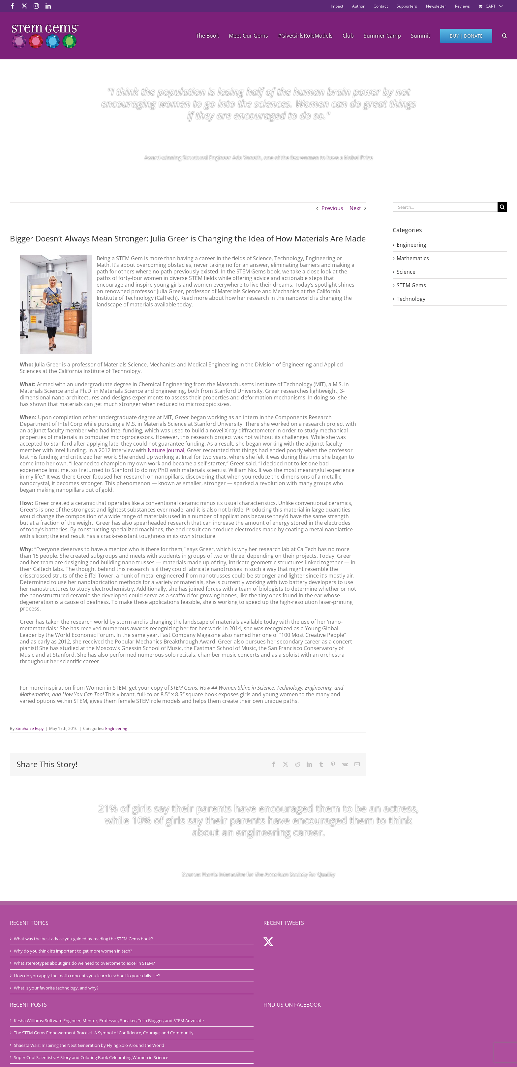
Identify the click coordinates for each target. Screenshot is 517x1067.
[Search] (502, 207)
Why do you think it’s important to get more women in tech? (73, 951)
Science (406, 271)
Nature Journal (166, 450)
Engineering (116, 728)
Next (355, 208)
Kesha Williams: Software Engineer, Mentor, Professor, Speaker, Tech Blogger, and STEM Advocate (109, 1020)
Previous (332, 208)
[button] (504, 35)
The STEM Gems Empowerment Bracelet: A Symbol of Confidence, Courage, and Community (104, 1032)
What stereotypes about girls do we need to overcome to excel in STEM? (84, 963)
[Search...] (445, 207)
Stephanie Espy (29, 728)
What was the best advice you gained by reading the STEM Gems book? (83, 938)
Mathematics (413, 258)
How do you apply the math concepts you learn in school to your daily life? (87, 975)
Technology (411, 299)
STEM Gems (411, 285)
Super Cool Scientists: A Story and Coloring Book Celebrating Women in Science (91, 1057)
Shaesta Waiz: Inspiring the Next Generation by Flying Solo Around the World (89, 1045)
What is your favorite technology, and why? (56, 987)
